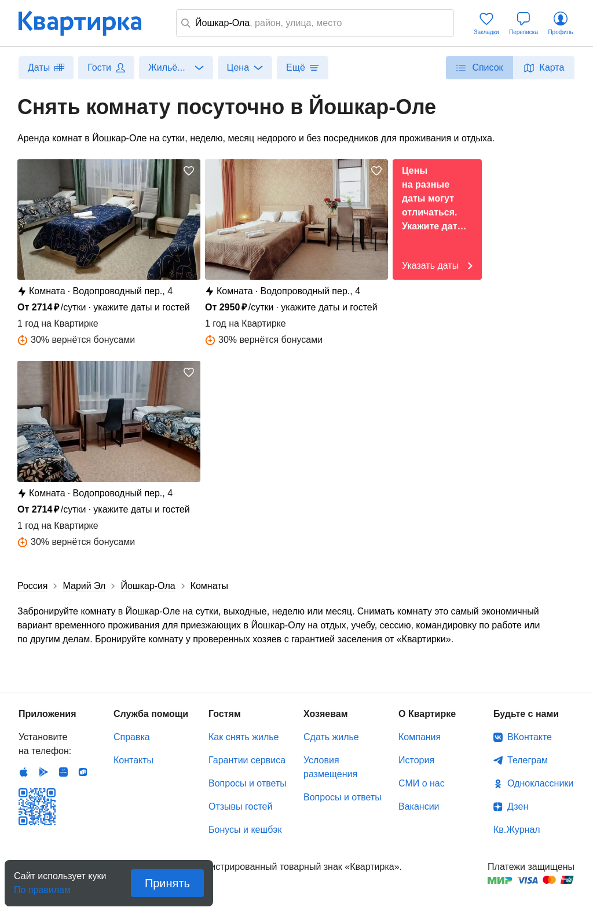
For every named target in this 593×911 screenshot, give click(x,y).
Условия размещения (330, 767)
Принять (167, 883)
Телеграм (527, 760)
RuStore (83, 772)
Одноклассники (540, 783)
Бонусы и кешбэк (244, 830)
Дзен (517, 806)
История (416, 760)
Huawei (63, 772)
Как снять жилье (243, 737)
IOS (24, 772)
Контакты (133, 760)
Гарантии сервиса (246, 760)
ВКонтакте (529, 737)
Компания (419, 737)
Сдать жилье (331, 737)
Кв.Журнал (516, 830)
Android (43, 772)
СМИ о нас (421, 783)
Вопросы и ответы (247, 783)
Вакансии (419, 806)
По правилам (42, 886)
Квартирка (88, 23)
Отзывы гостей (240, 806)
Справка (132, 737)
